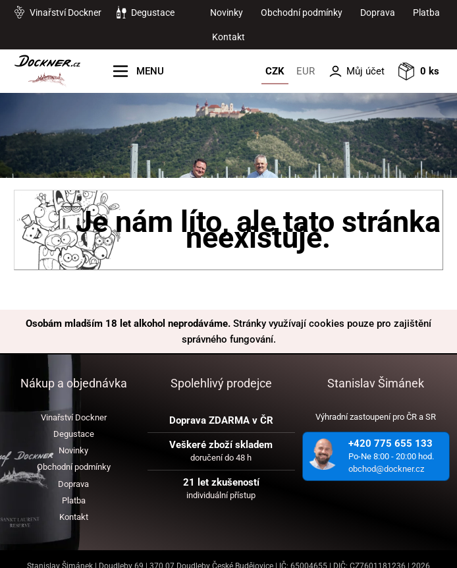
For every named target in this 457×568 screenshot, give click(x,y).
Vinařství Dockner (65, 12)
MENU (150, 71)
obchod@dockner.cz (386, 469)
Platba (426, 12)
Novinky (226, 12)
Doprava (377, 12)
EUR (305, 71)
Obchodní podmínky (301, 12)
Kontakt (228, 37)
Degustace (153, 12)
